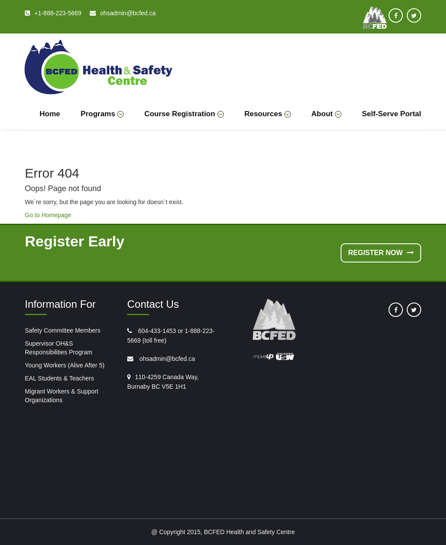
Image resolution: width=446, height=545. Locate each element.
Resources (267, 114)
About (326, 114)
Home (50, 114)
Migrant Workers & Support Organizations (61, 396)
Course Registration (183, 114)
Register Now (381, 252)
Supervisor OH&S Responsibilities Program (58, 348)
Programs (102, 114)
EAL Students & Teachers (59, 378)
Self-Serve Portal (391, 114)
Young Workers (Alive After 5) (65, 365)
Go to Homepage (48, 215)
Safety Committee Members (63, 330)
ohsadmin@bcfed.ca (166, 358)
